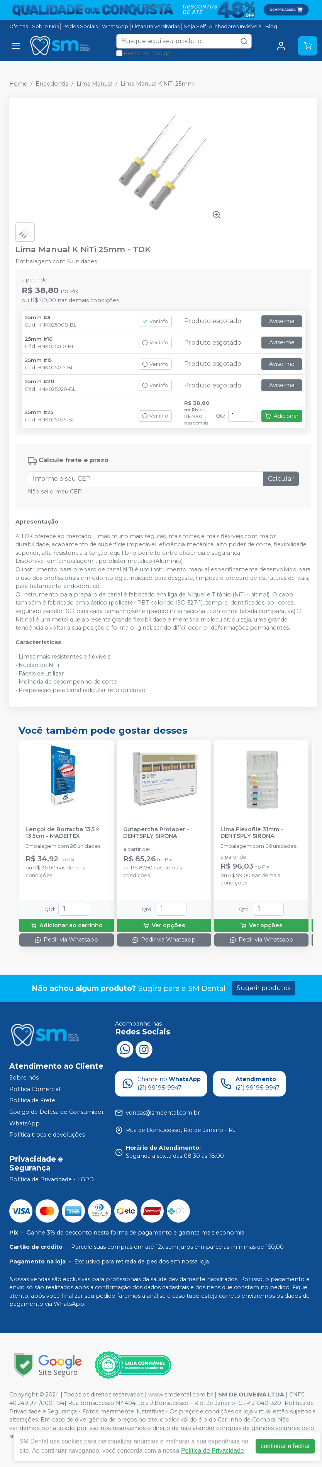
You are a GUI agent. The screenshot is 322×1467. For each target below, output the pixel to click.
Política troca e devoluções (47, 1134)
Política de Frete (32, 1100)
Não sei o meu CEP (55, 491)
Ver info (155, 321)
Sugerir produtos (263, 988)
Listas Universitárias (156, 26)
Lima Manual (94, 83)
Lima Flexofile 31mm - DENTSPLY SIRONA (251, 832)
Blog (271, 26)
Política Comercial (34, 1089)
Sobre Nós (45, 26)
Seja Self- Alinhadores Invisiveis (222, 26)
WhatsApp (115, 26)
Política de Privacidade (212, 1450)
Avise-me (282, 321)
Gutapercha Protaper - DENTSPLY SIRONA (156, 832)
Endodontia (52, 83)
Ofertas (18, 26)
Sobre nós (24, 1077)
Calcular (281, 478)
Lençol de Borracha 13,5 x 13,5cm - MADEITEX (62, 832)
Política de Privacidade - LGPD (51, 1179)
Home (18, 83)
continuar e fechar (285, 1446)
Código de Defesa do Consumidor (56, 1111)
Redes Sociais (80, 26)
